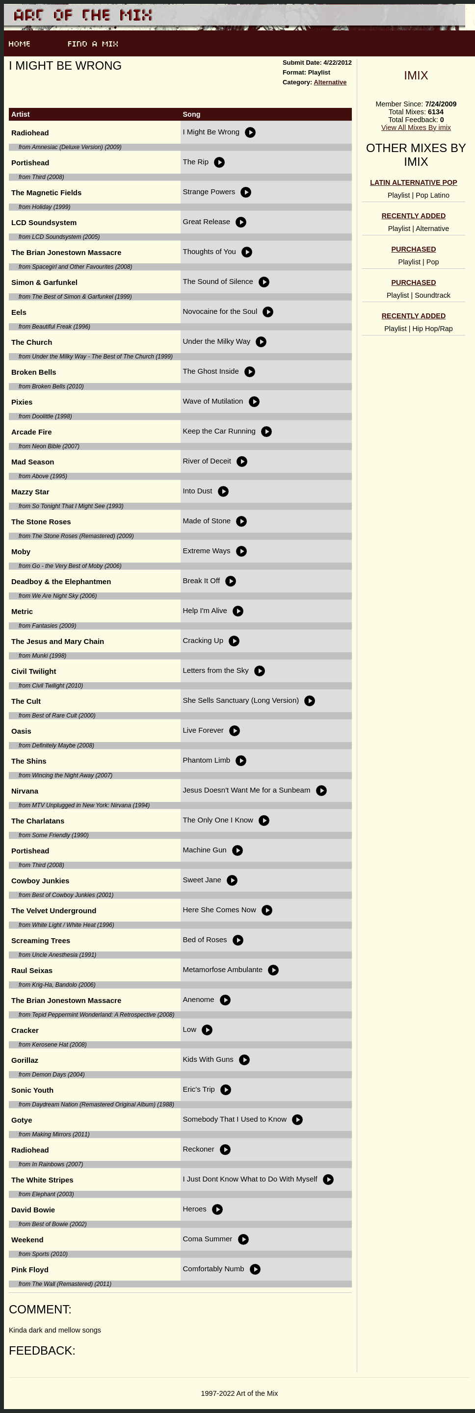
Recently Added (414, 216)
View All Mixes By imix (416, 127)
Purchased (413, 249)
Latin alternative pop (413, 182)
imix (416, 75)
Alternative (330, 82)
